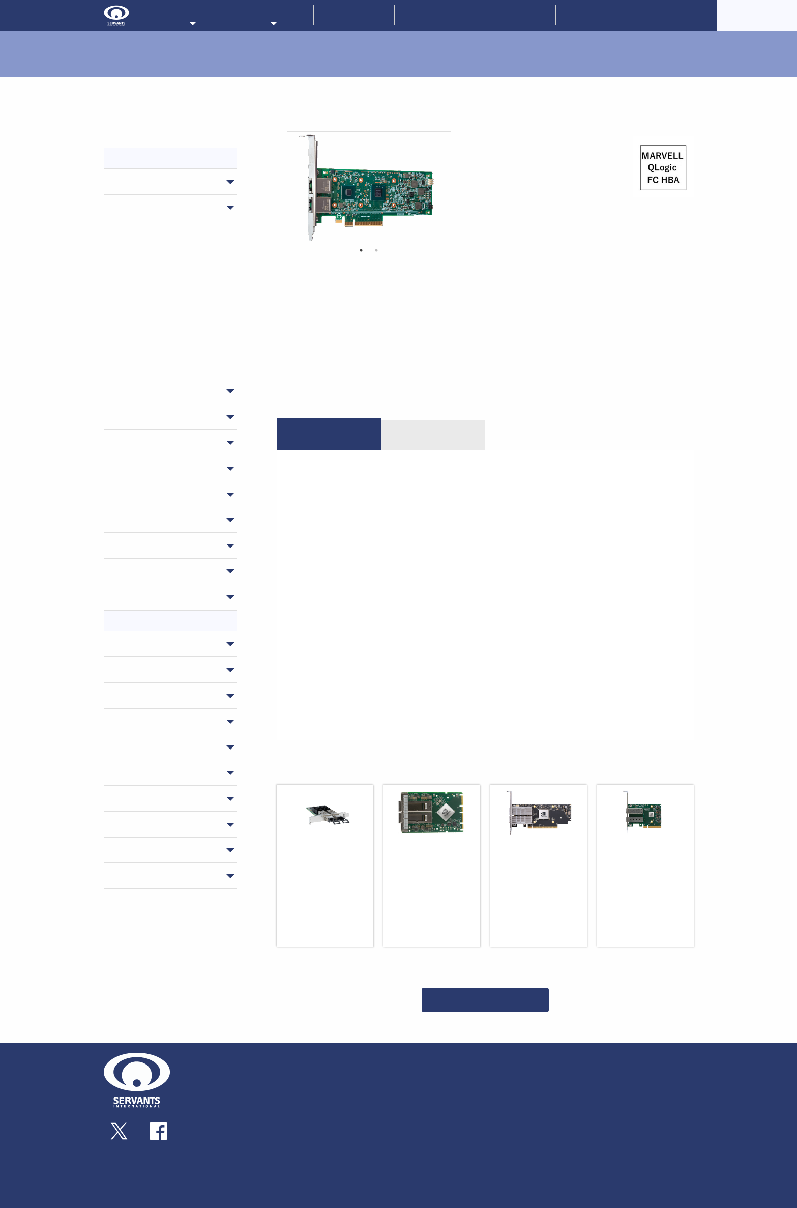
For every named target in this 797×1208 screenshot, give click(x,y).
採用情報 (676, 15)
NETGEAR (137, 721)
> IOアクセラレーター (146, 316)
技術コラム (531, 1114)
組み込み (316, 1136)
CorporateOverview (757, 15)
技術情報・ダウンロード (551, 1103)
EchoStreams (145, 772)
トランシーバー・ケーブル (167, 416)
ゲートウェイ (143, 391)
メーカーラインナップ (438, 1056)
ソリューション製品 (155, 519)
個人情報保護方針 (637, 1126)
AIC (125, 798)
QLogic (132, 850)
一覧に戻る (485, 999)
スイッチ (135, 181)
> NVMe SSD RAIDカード (149, 334)
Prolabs (134, 746)
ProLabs (417, 1079)
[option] (369, 187)
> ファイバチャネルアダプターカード (166, 281)
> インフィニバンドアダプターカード (166, 228)
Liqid (458, 1088)
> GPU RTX (132, 352)
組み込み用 (139, 493)
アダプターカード (151, 207)
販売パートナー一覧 (544, 1056)
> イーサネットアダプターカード (160, 246)
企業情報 (435, 15)
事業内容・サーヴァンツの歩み (242, 1069)
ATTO (129, 695)
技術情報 (515, 15)
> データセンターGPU (146, 369)
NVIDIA (132, 669)
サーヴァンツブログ (641, 1080)
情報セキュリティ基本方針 (651, 1150)
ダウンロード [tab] (432, 435)
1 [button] (361, 250)
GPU (127, 545)
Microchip (138, 875)
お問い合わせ (595, 15)
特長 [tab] (328, 435)
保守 (127, 596)
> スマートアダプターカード (155, 264)
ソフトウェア (143, 571)
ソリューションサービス (551, 1080)
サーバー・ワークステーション (170, 468)
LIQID (129, 644)
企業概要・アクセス (228, 1080)
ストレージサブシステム (164, 442)
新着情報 (354, 15)
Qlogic (416, 1106)
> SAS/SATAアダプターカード (156, 299)
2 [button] (376, 250)
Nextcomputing (472, 1079)
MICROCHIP (467, 1106)
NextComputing (150, 824)
